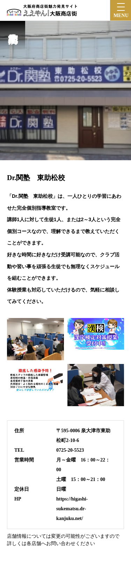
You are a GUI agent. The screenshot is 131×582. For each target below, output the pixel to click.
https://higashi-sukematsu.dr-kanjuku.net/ (72, 508)
